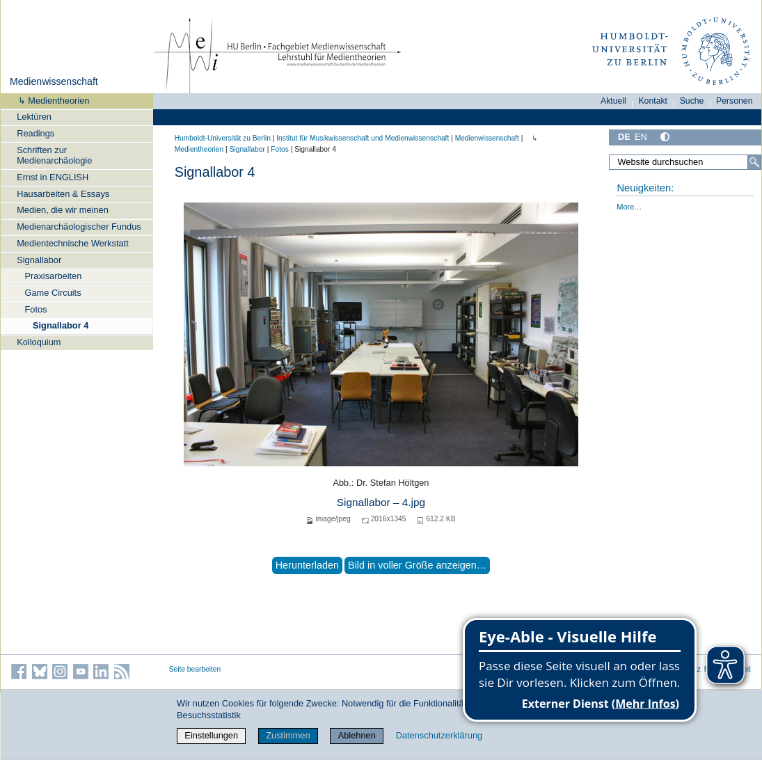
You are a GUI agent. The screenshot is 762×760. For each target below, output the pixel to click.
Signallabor (39, 260)
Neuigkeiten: (645, 187)
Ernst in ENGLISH (52, 177)
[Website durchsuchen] (685, 162)
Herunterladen (307, 565)
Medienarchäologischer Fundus (79, 226)
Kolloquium (39, 342)
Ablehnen (357, 735)
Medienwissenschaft (54, 81)
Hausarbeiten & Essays (63, 194)
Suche (692, 101)
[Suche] (754, 162)
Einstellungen (211, 735)
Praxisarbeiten (53, 276)
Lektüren (34, 116)
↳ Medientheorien (49, 100)
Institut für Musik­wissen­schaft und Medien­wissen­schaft (362, 138)
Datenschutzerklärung (439, 735)
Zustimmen (288, 735)
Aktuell (613, 101)
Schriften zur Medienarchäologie (54, 155)
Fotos (36, 309)
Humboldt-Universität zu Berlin (223, 138)
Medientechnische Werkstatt (73, 243)
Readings (35, 133)
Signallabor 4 (60, 325)
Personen (734, 101)
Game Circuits (53, 292)
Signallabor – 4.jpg (381, 502)
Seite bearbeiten (195, 669)
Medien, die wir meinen (63, 210)
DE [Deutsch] (624, 137)
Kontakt (652, 101)
